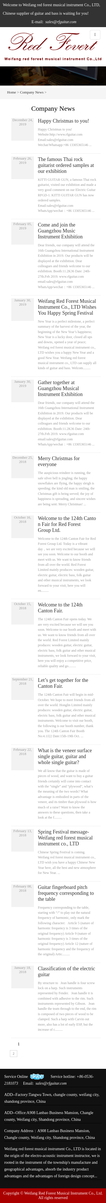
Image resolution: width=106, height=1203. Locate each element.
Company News (32, 92)
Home (11, 92)
